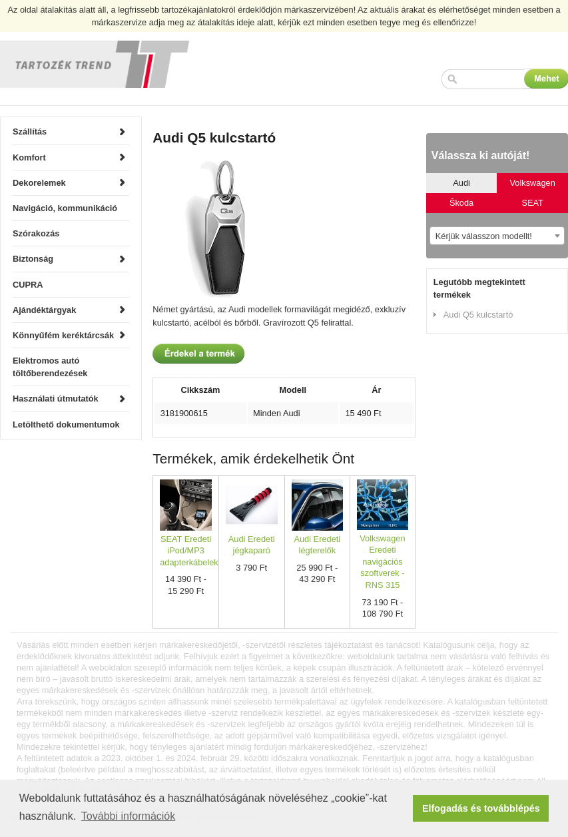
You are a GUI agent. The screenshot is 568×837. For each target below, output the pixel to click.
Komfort (29, 157)
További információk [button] (128, 816)
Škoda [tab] (461, 203)
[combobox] (497, 235)
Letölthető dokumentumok (66, 424)
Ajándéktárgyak (44, 310)
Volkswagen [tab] (532, 183)
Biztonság (33, 259)
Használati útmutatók (56, 399)
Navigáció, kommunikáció (65, 208)
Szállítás (30, 132)
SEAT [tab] (532, 203)
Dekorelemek (39, 183)
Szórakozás (36, 233)
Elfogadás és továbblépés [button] (481, 808)
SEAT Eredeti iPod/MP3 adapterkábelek (189, 550)
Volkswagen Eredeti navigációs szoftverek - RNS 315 (382, 561)
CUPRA (28, 285)
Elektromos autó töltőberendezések (50, 367)
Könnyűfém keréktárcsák (63, 335)
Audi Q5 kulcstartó (478, 315)
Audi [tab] (461, 183)
